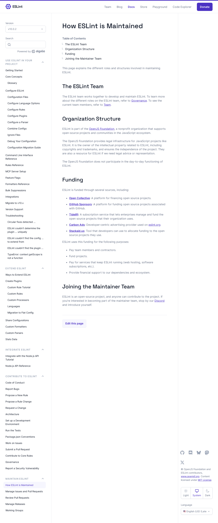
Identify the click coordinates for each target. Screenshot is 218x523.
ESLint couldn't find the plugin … (25, 248)
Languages (13, 306)
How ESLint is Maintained (19, 485)
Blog (119, 7)
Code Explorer (182, 7)
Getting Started (14, 70)
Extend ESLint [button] (24, 268)
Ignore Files (13, 134)
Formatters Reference (17, 184)
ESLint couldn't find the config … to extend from (25, 240)
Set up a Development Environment (17, 422)
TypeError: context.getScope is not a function (24, 256)
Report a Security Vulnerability (22, 468)
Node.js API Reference (17, 365)
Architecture (12, 414)
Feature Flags (12, 177)
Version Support (14, 209)
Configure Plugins (17, 115)
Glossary (12, 82)
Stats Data (11, 339)
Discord (159, 300)
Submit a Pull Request (17, 449)
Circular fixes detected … (21, 221)
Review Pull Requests (17, 497)
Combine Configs (17, 128)
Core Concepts (13, 76)
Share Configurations (17, 320)
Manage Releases (15, 504)
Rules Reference (14, 165)
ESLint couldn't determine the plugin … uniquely (23, 230)
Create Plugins (13, 281)
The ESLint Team (76, 44)
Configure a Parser (17, 122)
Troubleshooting (14, 215)
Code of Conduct (15, 382)
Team (107, 7)
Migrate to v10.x (14, 202)
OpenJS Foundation (101, 128)
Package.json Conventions (20, 436)
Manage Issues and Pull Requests (24, 491)
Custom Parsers (14, 332)
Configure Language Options (23, 103)
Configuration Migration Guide (24, 147)
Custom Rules (15, 293)
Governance (12, 462)
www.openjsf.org (190, 476)
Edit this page (74, 323)
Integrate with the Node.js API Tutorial (22, 357)
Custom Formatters (16, 326)
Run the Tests (13, 430)
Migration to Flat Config (20, 312)
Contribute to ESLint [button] (24, 376)
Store (143, 7)
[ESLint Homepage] (13, 7)
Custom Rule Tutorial (18, 287)
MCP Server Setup (15, 171)
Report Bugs (12, 388)
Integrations (12, 196)
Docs (131, 7)
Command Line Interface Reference (19, 157)
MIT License (204, 479)
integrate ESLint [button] (24, 349)
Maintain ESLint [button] (24, 478)
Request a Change (15, 407)
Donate (204, 7)
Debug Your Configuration (21, 141)
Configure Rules (16, 109)
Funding (70, 53)
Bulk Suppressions (15, 190)
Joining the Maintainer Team (83, 58)
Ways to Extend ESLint (17, 274)
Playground (160, 7)
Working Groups (14, 510)
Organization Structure (79, 49)
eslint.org (154, 224)
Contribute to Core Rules (19, 455)
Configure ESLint (14, 90)
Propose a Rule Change (18, 401)
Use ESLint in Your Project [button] (24, 62)
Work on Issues (13, 443)
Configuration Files (17, 96)
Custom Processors (18, 299)
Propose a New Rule (16, 395)
